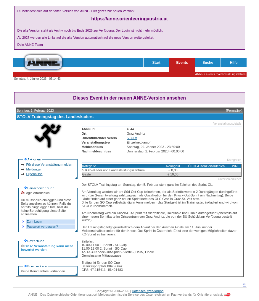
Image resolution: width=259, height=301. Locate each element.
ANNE (199, 74)
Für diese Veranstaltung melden (49, 164)
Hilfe (233, 63)
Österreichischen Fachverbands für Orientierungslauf (184, 294)
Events (182, 63)
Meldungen (34, 169)
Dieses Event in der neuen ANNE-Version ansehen (129, 97)
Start (156, 63)
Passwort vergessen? (42, 226)
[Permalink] (234, 110)
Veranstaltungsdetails (231, 74)
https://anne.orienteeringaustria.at (129, 18)
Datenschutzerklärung (147, 291)
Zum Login (34, 221)
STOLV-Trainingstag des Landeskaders (55, 116)
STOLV (132, 138)
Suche (207, 63)
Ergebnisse (34, 174)
